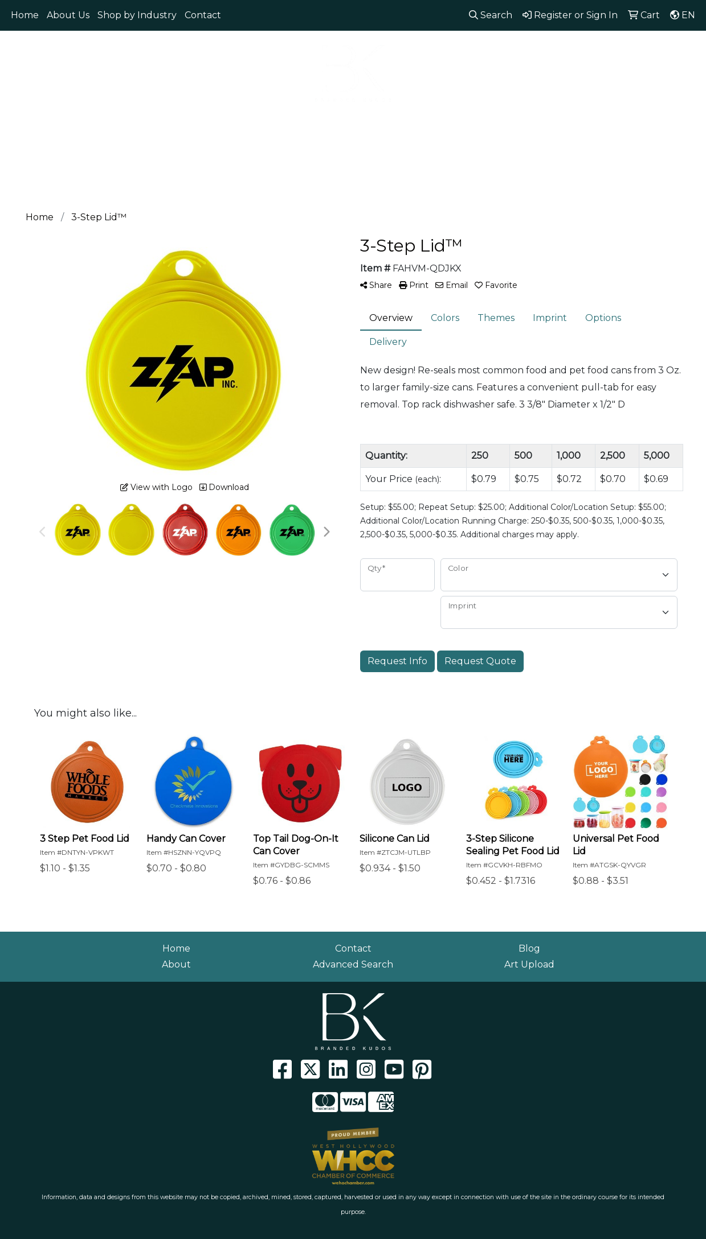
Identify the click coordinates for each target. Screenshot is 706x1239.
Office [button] (469, 123)
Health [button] (418, 123)
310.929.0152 (529, 45)
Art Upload (529, 964)
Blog (529, 948)
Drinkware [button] (249, 123)
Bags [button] (193, 123)
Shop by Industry (137, 15)
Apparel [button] (64, 123)
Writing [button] (564, 123)
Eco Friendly (132, 123)
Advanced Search (353, 964)
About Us (68, 15)
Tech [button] (515, 123)
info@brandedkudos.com (631, 45)
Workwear (626, 123)
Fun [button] (303, 123)
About (176, 964)
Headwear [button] (357, 123)
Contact (203, 15)
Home (25, 15)
